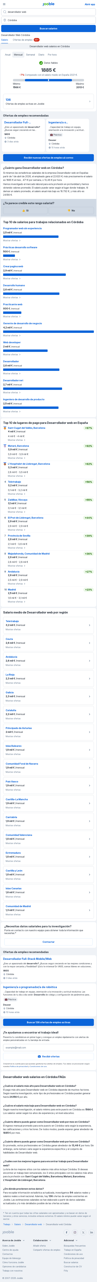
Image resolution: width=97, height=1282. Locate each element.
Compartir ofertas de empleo (46, 1250)
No (71, 210)
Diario (41, 54)
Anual (7, 54)
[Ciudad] (48, 20)
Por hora (52, 54)
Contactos (7, 1254)
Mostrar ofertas (12, 240)
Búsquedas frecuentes (75, 1245)
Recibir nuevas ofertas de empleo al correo (48, 157)
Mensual (18, 54)
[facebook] (67, 1232)
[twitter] (83, 1232)
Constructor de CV (73, 1266)
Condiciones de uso (38, 1066)
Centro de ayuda (10, 1250)
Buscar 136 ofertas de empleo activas (48, 1022)
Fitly (66, 1270)
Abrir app (90, 4)
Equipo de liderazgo (11, 1258)
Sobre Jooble (8, 1245)
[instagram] (75, 1232)
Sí (25, 210)
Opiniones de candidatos (14, 1266)
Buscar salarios (48, 28)
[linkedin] (92, 1232)
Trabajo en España (72, 1250)
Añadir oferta (39, 1245)
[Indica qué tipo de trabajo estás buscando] (48, 11)
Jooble (20, 1278)
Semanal (30, 54)
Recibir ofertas (48, 1056)
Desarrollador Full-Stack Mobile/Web (16, 122)
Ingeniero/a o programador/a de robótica (60, 122)
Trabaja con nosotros (12, 1270)
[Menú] (4, 4)
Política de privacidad (19, 1066)
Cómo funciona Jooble (13, 1262)
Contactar (48, 941)
